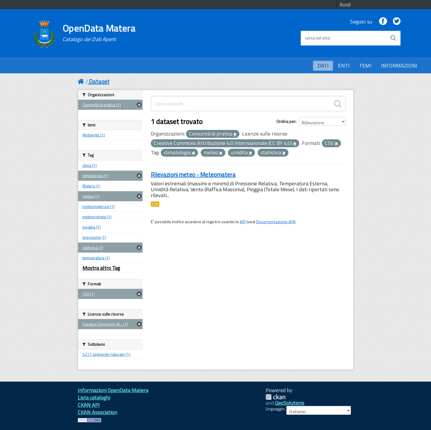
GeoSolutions (289, 403)
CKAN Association (97, 412)
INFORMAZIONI (399, 66)
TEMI (365, 66)
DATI (323, 66)
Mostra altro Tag (101, 268)
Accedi (345, 4)
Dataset (99, 81)
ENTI (344, 66)
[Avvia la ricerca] (393, 38)
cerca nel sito (317, 38)
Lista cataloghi (94, 398)
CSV (155, 204)
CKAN (275, 397)
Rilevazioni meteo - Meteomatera (193, 174)
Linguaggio (275, 409)
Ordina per (285, 121)
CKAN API (89, 405)
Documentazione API (275, 222)
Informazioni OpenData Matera (113, 390)
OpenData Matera (98, 32)
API (243, 222)
